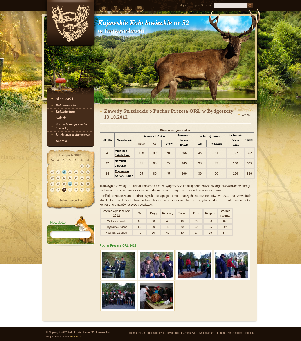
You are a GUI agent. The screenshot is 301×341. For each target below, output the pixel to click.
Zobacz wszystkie (71, 200)
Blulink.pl (75, 336)
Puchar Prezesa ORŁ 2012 (118, 245)
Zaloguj (182, 5)
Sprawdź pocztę (202, 5)
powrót (245, 114)
